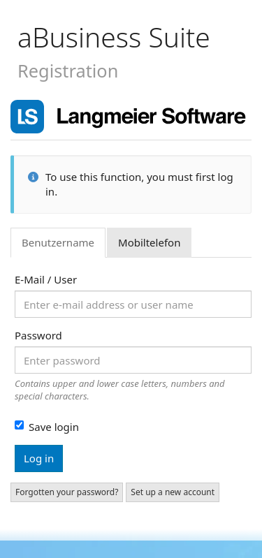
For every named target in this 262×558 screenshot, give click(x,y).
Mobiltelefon (149, 242)
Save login (47, 427)
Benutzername (58, 242)
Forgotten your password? (66, 492)
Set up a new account (172, 492)
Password (38, 335)
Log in (39, 458)
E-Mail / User (46, 279)
